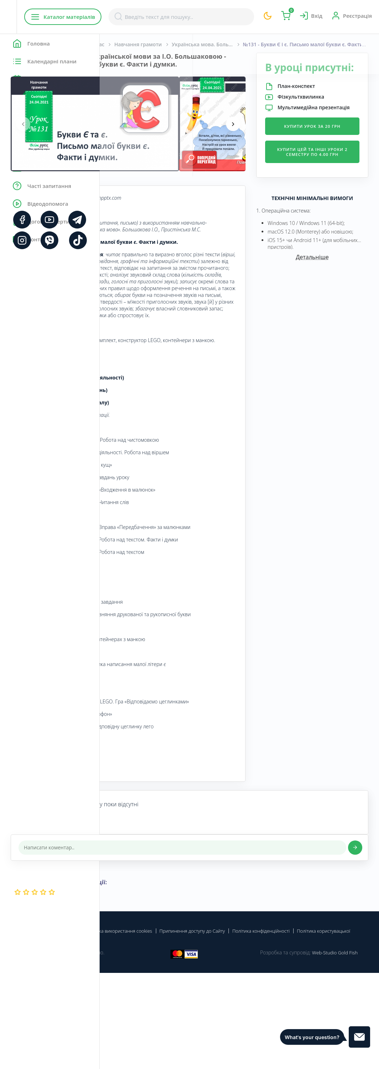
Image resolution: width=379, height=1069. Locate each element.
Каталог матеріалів (145, 16)
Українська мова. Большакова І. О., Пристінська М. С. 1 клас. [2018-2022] (307, 44)
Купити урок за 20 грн (329, 148)
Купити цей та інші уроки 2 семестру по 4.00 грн (328, 182)
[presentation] (123, 132)
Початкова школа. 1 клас (172, 44)
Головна (120, 44)
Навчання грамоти (237, 44)
